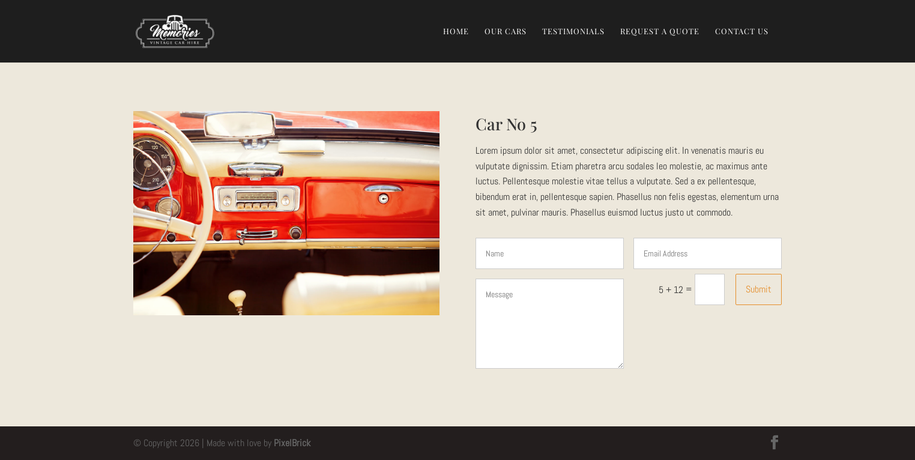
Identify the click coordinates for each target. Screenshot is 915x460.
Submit (759, 289)
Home (456, 31)
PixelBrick (292, 443)
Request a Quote (659, 31)
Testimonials (573, 31)
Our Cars (506, 31)
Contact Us (742, 31)
